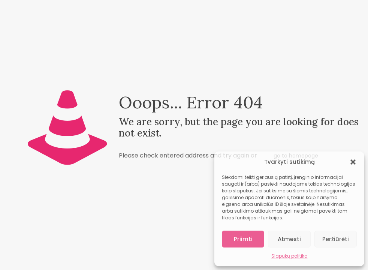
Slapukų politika (289, 256)
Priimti (243, 239)
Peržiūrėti (335, 239)
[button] (353, 162)
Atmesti (289, 239)
